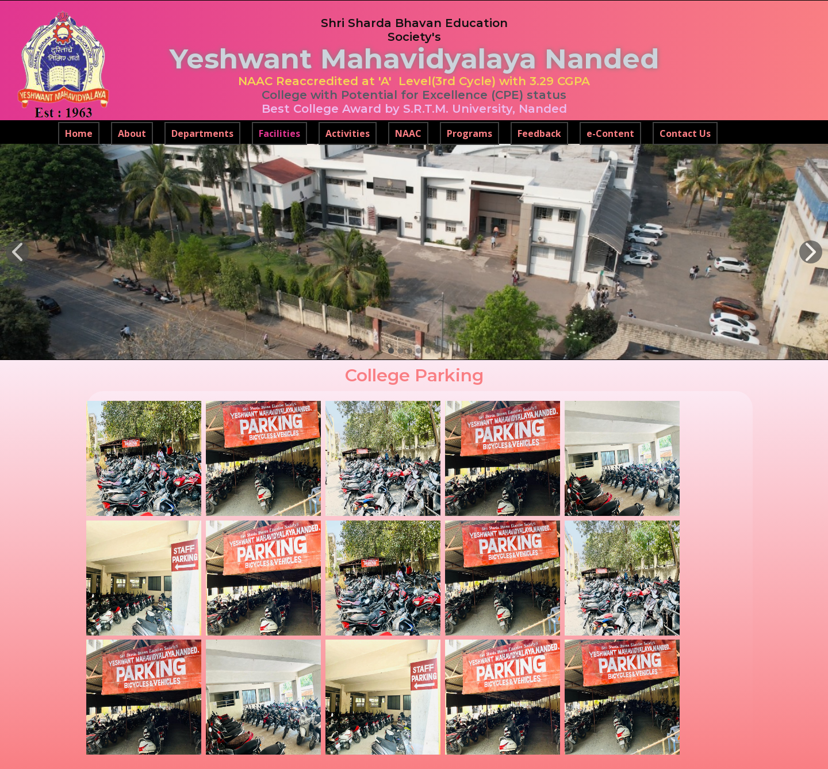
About (132, 133)
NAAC (408, 133)
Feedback (539, 133)
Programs (469, 133)
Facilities (279, 133)
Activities (347, 133)
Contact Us (685, 133)
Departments (202, 133)
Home (79, 133)
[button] (17, 251)
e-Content (610, 133)
